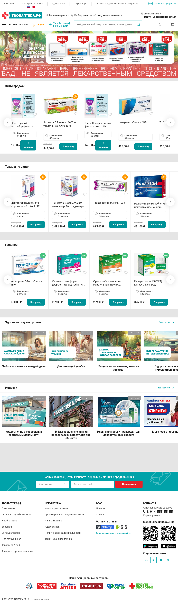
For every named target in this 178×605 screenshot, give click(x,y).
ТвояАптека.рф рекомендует (59, 24)
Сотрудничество (11, 532)
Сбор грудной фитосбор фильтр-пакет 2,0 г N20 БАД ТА (22, 125)
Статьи (100, 514)
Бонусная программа (162, 3)
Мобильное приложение (158, 522)
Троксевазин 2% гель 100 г (109, 202)
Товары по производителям (17, 551)
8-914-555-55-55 (160, 512)
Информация (80, 3)
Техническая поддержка (58, 539)
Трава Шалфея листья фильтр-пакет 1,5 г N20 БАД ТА (98, 125)
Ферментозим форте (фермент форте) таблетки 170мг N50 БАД (67, 283)
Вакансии (7, 526)
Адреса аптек (58, 3)
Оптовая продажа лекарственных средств (117, 3)
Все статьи (166, 322)
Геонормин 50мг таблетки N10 (26, 283)
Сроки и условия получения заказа (64, 514)
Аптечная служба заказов (16, 514)
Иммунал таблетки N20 (132, 122)
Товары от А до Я (11, 545)
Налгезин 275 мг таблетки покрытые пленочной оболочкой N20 (150, 205)
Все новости (165, 387)
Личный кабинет (54, 520)
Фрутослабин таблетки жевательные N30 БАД (107, 283)
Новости (101, 508)
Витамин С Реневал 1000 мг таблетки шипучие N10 (60, 124)
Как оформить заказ (32, 3)
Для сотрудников (11, 539)
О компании (8, 3)
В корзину (28, 145)
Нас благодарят (11, 520)
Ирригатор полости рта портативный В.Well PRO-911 (26, 204)
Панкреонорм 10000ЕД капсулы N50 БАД (148, 283)
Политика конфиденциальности (63, 532)
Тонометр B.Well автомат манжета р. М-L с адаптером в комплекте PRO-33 (69, 204)
